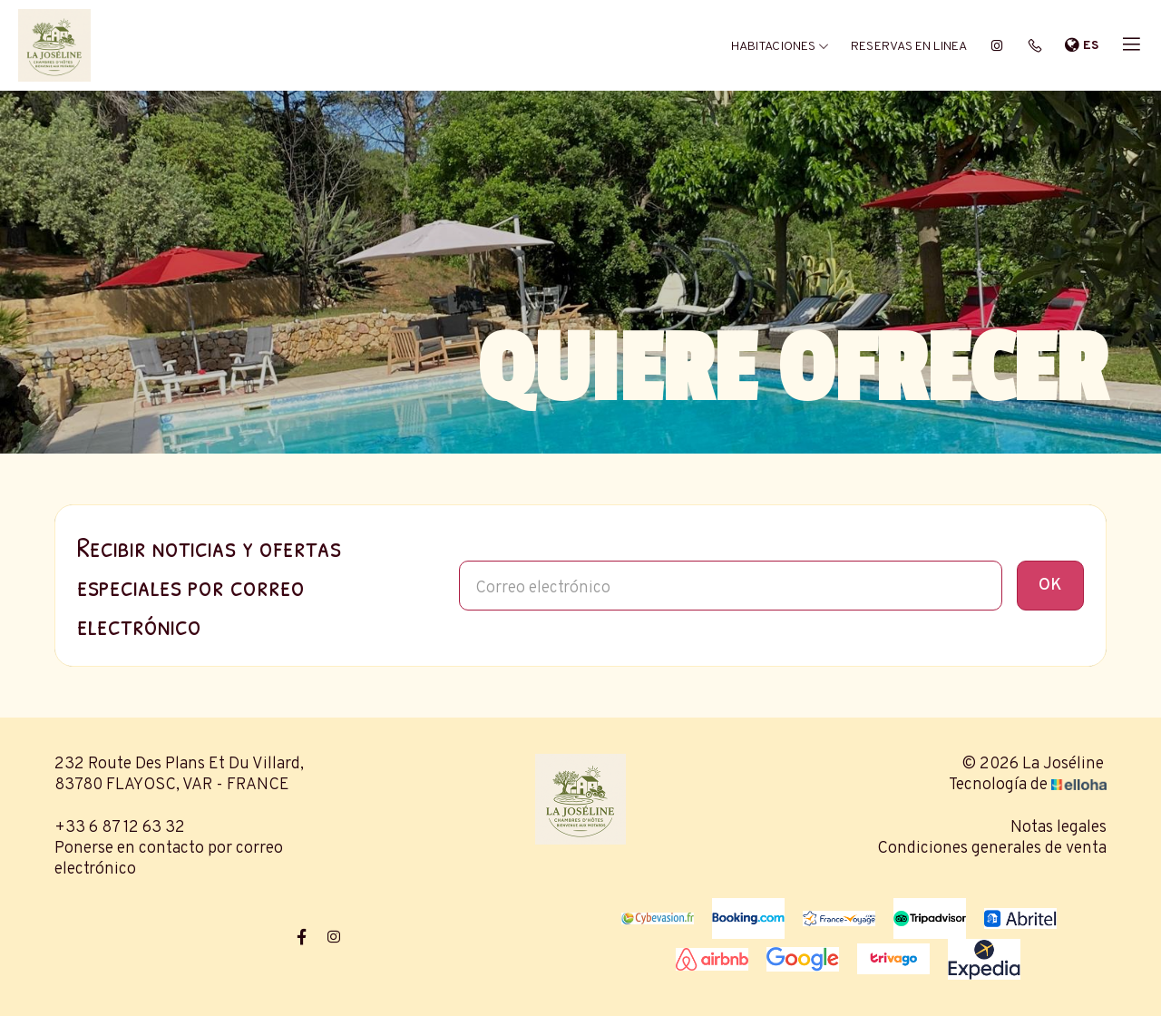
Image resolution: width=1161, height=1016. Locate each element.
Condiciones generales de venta (992, 848)
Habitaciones (780, 46)
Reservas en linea (909, 46)
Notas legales (1058, 827)
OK (1050, 585)
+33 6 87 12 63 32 (119, 827)
